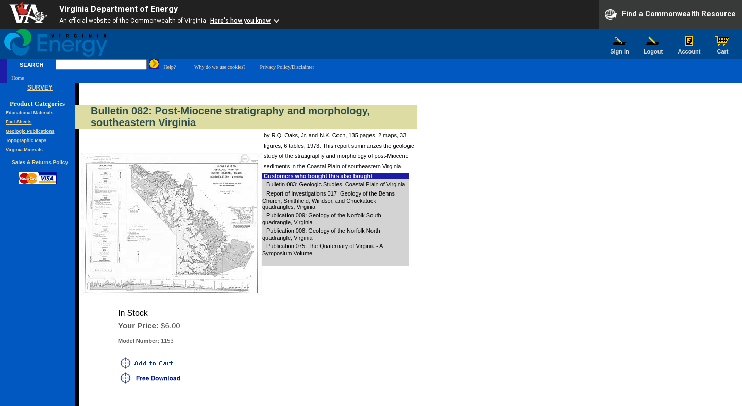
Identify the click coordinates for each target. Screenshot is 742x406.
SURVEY (40, 87)
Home (17, 78)
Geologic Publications (30, 131)
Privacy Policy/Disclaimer (287, 67)
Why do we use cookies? (219, 67)
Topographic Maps (26, 140)
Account (689, 49)
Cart (723, 49)
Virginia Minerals (24, 149)
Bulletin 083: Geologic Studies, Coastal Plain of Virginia (335, 184)
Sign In (620, 49)
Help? (169, 67)
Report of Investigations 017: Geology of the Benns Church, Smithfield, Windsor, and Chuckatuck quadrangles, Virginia (328, 200)
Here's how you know (240, 20)
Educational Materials (30, 112)
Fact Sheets (19, 122)
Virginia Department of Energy (118, 9)
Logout (653, 49)
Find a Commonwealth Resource (670, 14)
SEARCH (31, 65)
